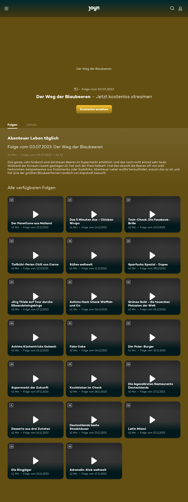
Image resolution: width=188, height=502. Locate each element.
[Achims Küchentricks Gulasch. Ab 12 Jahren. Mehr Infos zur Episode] (36, 337)
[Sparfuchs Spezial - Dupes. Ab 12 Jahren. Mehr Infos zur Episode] (152, 255)
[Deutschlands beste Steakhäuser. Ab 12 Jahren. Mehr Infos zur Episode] (94, 419)
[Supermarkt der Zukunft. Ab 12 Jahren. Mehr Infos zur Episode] (36, 378)
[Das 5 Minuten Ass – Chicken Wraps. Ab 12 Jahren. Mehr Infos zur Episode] (94, 214)
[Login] (180, 8)
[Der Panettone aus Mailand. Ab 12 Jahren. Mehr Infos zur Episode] (36, 214)
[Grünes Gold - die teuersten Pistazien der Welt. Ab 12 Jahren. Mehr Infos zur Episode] (152, 296)
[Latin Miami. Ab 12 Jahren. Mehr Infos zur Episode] (152, 419)
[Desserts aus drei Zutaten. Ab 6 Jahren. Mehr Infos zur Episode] (36, 419)
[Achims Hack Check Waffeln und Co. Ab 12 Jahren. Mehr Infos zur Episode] (94, 296)
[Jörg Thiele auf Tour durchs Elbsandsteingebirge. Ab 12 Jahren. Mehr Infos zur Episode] (36, 296)
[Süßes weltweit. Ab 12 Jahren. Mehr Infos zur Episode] (94, 255)
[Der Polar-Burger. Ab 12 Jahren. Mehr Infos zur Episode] (152, 337)
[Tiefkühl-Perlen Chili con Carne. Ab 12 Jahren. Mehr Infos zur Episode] (36, 255)
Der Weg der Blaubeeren (94, 69)
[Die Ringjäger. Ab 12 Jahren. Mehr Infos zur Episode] (36, 461)
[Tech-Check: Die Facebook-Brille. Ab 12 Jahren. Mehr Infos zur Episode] (152, 214)
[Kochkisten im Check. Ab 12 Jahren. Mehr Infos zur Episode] (94, 378)
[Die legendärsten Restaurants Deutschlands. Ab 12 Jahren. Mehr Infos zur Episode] (152, 378)
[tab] (13, 125)
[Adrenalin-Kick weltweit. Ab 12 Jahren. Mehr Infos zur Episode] (94, 461)
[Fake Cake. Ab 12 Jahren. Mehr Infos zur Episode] (94, 337)
